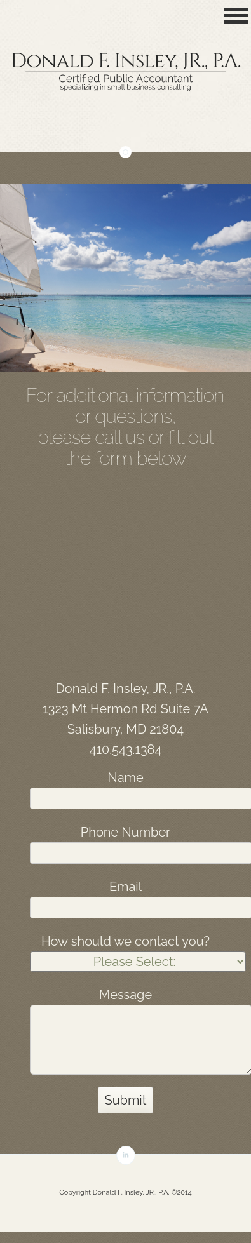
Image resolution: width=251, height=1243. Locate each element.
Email (125, 886)
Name (125, 777)
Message (125, 994)
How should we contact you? (125, 941)
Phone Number (125, 832)
